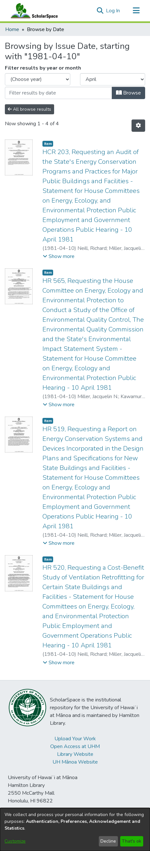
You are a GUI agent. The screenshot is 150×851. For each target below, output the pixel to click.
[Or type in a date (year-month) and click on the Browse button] (58, 93)
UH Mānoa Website (75, 762)
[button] (100, 11)
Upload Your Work (75, 738)
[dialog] (75, 829)
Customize (15, 841)
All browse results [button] (29, 109)
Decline (108, 841)
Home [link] (12, 29)
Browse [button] (128, 92)
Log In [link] (113, 10)
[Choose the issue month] (112, 79)
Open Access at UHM (75, 746)
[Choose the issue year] (37, 79)
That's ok (131, 841)
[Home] (33, 11)
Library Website (75, 754)
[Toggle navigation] (136, 11)
